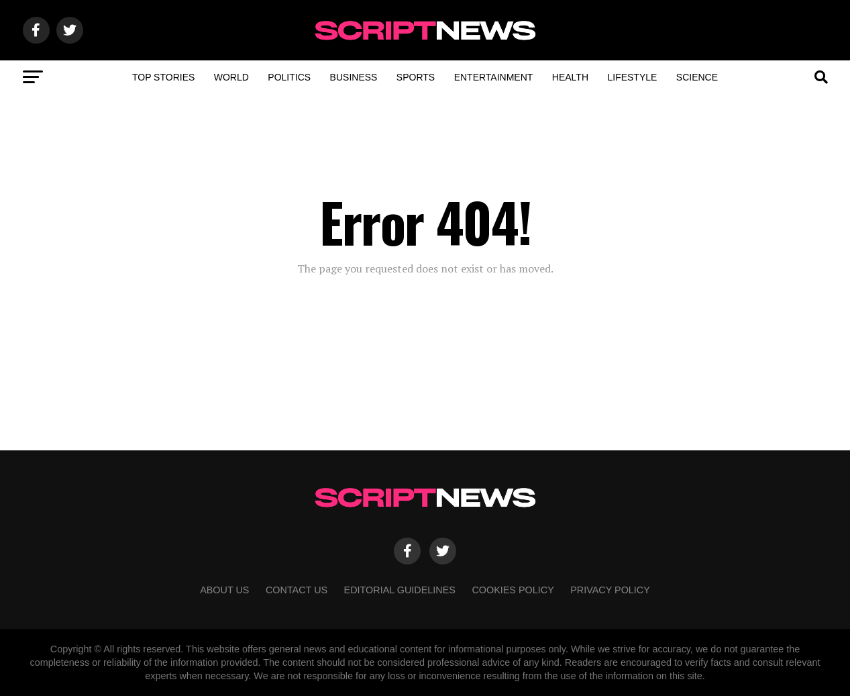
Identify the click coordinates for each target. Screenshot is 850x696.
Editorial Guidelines (400, 590)
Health (570, 77)
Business (354, 77)
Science (697, 77)
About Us (224, 590)
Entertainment (493, 77)
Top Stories (163, 77)
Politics (289, 77)
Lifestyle (632, 77)
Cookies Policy (512, 590)
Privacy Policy (610, 590)
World (231, 77)
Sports (415, 77)
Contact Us (296, 590)
